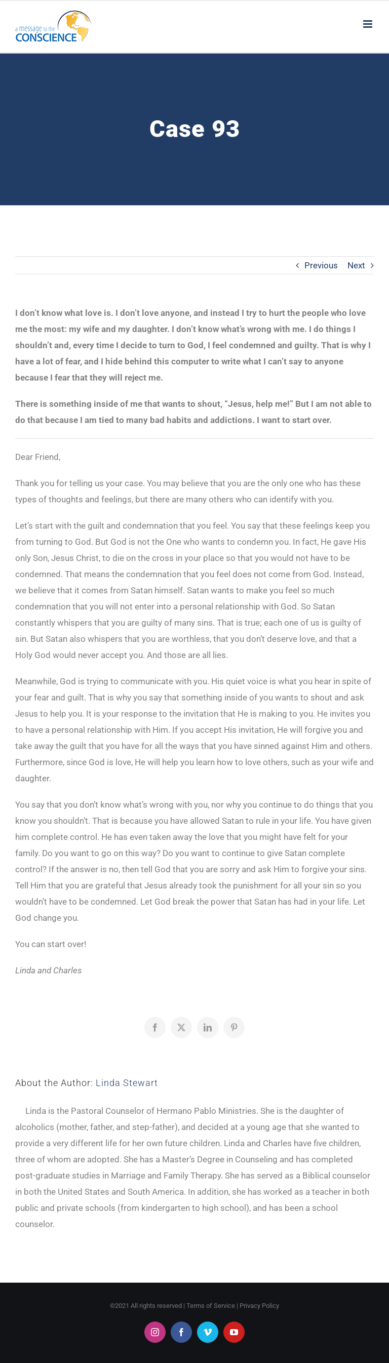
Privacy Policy (259, 1305)
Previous (321, 265)
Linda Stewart (127, 1082)
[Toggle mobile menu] (368, 24)
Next (356, 265)
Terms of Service (210, 1305)
